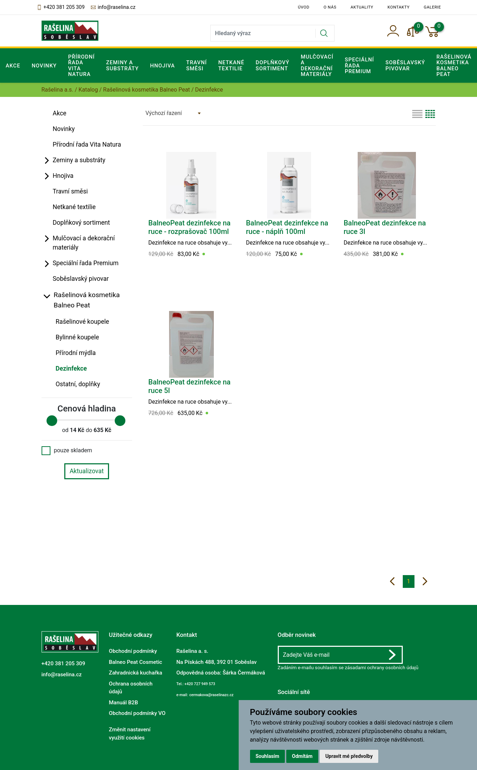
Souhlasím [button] (268, 756)
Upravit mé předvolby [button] (349, 756)
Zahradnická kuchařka (135, 673)
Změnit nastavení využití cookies (130, 733)
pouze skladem (67, 450)
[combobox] (173, 113)
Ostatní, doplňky (78, 384)
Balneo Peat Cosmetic (135, 662)
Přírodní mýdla (76, 352)
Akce (13, 65)
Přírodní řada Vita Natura (81, 65)
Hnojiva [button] (162, 65)
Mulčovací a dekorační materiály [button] (317, 65)
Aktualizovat (87, 471)
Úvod (303, 7)
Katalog (88, 89)
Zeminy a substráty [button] (122, 65)
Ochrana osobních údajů (131, 687)
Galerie (432, 7)
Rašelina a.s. (58, 89)
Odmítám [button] (302, 756)
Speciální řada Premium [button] (359, 65)
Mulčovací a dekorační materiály (84, 243)
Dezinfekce (71, 368)
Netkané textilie (231, 65)
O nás (330, 7)
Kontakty (398, 7)
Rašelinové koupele (82, 321)
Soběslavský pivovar (405, 65)
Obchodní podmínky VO (137, 713)
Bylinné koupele (77, 337)
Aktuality (362, 7)
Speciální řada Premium (86, 263)
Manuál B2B (123, 702)
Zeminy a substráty (79, 160)
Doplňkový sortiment (272, 65)
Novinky (44, 65)
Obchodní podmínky (133, 651)
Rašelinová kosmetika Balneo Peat (146, 89)
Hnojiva (63, 175)
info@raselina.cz (112, 7)
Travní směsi (196, 65)
